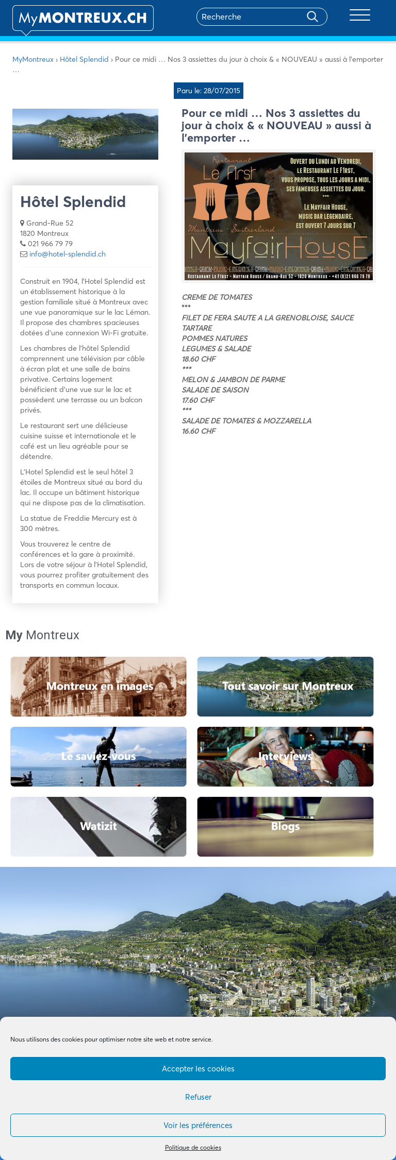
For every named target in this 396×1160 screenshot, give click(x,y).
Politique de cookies (193, 1147)
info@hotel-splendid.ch (67, 254)
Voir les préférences (198, 1125)
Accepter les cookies (198, 1068)
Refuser (198, 1097)
